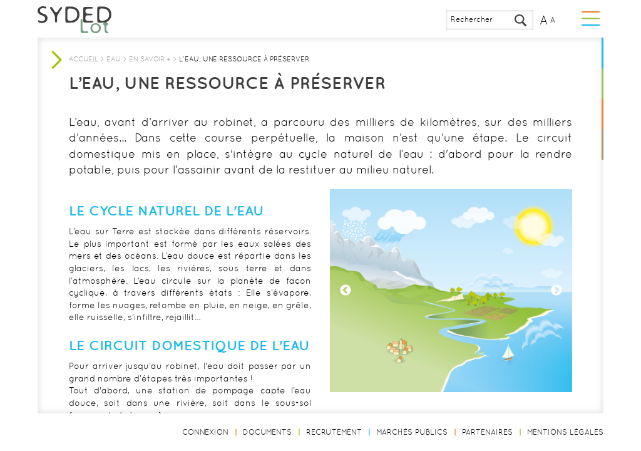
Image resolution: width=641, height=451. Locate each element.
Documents (267, 432)
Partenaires (487, 432)
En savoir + (150, 59)
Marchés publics (412, 432)
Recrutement (334, 432)
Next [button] (556, 290)
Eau (113, 59)
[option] (451, 290)
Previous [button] (345, 290)
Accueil (83, 59)
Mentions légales (565, 432)
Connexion (205, 432)
